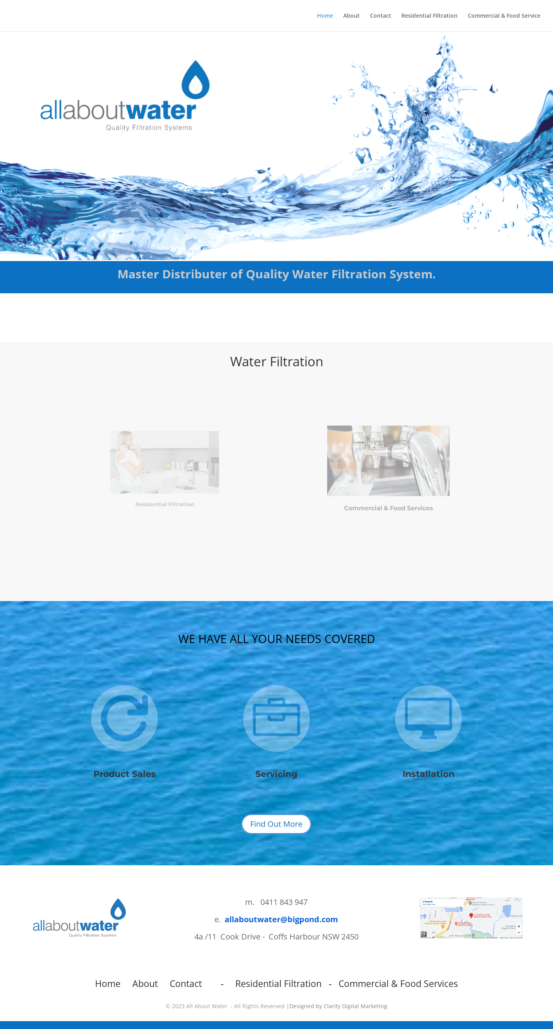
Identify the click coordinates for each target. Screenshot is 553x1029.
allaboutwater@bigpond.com (281, 919)
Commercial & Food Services (388, 501)
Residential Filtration (429, 16)
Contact (380, 16)
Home (325, 16)
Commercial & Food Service (504, 16)
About (351, 16)
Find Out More (276, 824)
